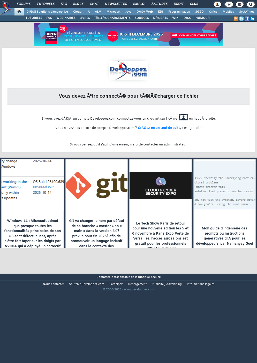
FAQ (63, 4)
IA (88, 12)
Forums (23, 4)
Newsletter (115, 4)
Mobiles (228, 12)
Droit (178, 4)
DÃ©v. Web (145, 12)
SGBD (199, 12)
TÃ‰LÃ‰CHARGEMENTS (112, 18)
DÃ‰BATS (160, 18)
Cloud (77, 12)
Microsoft (113, 12)
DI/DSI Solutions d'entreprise (47, 12)
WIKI (175, 18)
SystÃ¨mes (246, 12)
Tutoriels (45, 4)
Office (213, 12)
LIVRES (85, 18)
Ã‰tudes (159, 4)
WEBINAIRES (65, 18)
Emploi (139, 4)
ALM (98, 12)
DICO (187, 18)
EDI (160, 12)
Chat (94, 4)
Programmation (179, 12)
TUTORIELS (34, 18)
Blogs (78, 4)
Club (194, 4)
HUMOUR (202, 18)
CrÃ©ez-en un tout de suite (159, 128)
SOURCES (142, 18)
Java (128, 12)
